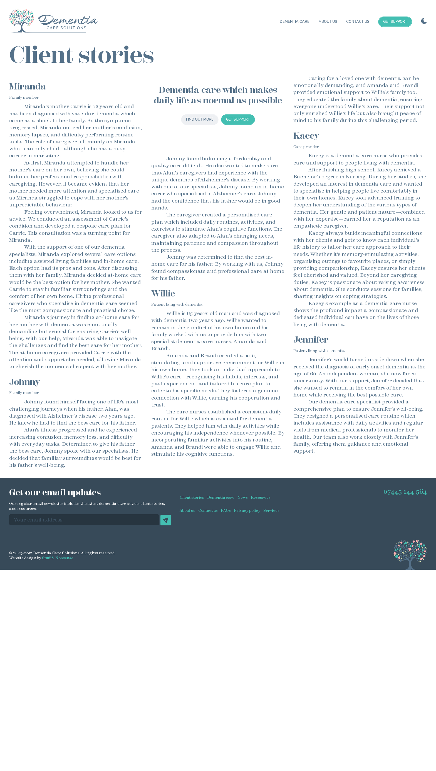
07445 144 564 (405, 704)
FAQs (226, 740)
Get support (395, 21)
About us (328, 21)
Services (272, 740)
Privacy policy (247, 740)
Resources (261, 727)
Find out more (200, 178)
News (242, 727)
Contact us (357, 21)
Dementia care (294, 21)
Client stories (192, 727)
